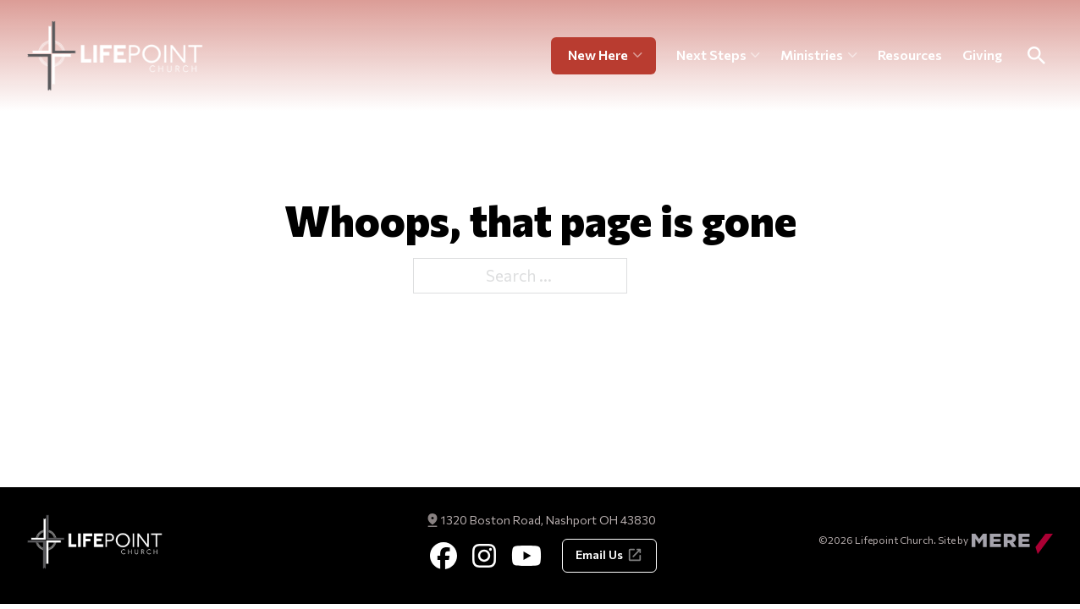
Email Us (609, 554)
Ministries (811, 55)
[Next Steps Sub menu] (755, 56)
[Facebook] (443, 555)
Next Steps (711, 55)
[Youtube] (526, 555)
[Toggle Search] (1036, 56)
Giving (982, 55)
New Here (598, 55)
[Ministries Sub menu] (852, 56)
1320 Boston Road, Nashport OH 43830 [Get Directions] (548, 520)
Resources (910, 55)
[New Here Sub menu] (644, 56)
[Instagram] (484, 555)
